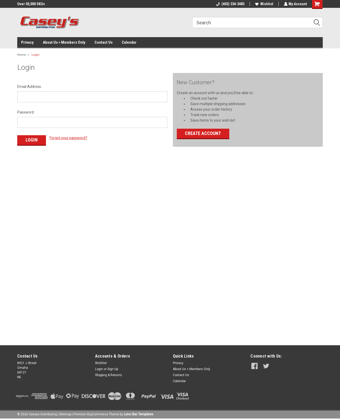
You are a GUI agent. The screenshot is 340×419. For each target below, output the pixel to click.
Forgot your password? (68, 138)
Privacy (27, 42)
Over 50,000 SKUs (31, 4)
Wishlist (264, 4)
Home (21, 54)
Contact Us (104, 42)
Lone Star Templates (138, 414)
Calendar (129, 42)
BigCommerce (97, 414)
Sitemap (65, 414)
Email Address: (29, 86)
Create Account (203, 133)
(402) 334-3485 (230, 4)
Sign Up (112, 368)
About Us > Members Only (64, 42)
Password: (25, 112)
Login (35, 54)
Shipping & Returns (108, 374)
